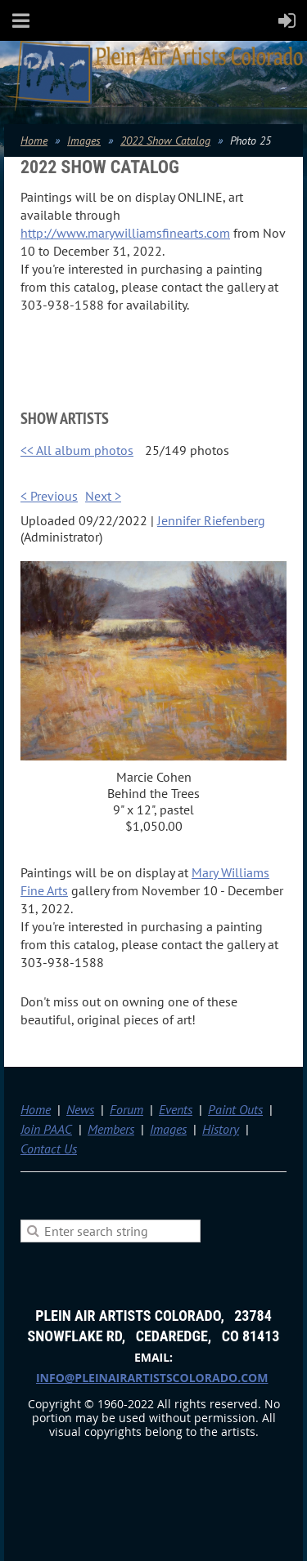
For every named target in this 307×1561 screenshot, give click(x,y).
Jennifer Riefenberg (211, 520)
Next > (103, 496)
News (80, 1109)
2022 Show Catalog (165, 140)
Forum (126, 1109)
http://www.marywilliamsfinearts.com (125, 233)
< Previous (49, 496)
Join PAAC (46, 1129)
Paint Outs (235, 1109)
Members (111, 1129)
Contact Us (48, 1148)
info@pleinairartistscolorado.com (152, 1377)
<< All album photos (76, 450)
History (220, 1129)
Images (84, 140)
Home (33, 140)
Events (175, 1109)
